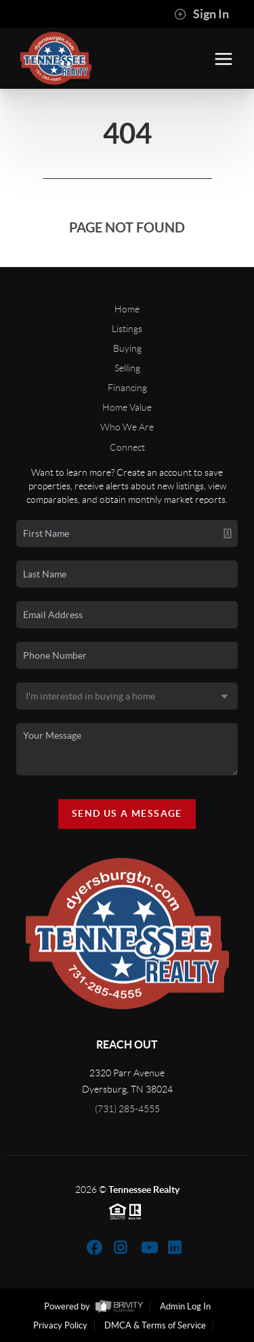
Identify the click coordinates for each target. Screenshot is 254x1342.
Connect (127, 447)
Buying (127, 348)
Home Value (127, 407)
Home (127, 309)
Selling (127, 368)
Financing (127, 387)
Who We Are (127, 427)
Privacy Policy (60, 1325)
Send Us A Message (127, 813)
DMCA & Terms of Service (155, 1325)
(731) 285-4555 (127, 1108)
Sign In (201, 14)
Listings (127, 328)
